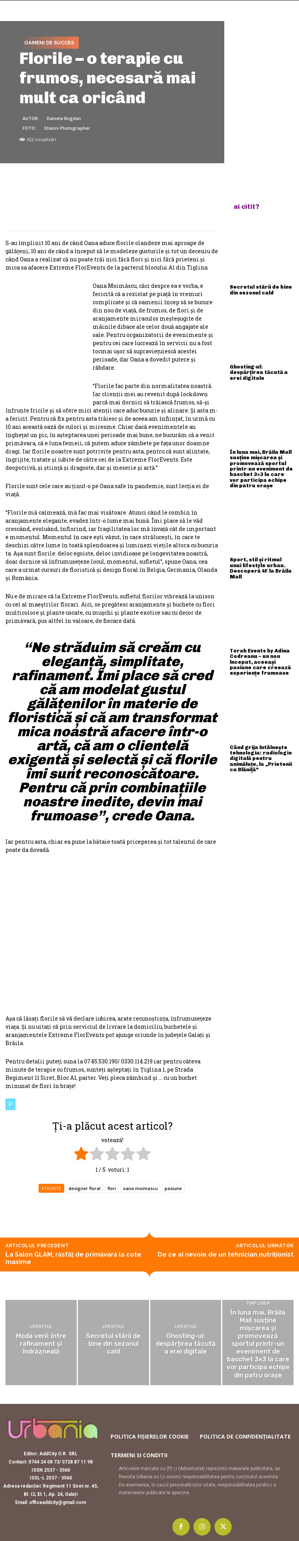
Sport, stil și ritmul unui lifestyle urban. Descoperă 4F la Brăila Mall (257, 550)
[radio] (81, 1154)
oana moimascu (140, 1188)
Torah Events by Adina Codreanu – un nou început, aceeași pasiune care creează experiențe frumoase (261, 640)
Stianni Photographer (67, 128)
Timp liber (258, 1310)
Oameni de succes (49, 43)
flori (111, 1188)
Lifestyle (41, 1328)
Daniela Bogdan (64, 118)
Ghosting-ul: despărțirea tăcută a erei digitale (259, 366)
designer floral (84, 1188)
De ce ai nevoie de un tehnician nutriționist (226, 1254)
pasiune (173, 1188)
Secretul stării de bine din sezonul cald (261, 288)
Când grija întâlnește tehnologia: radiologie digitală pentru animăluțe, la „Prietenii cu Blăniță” (261, 730)
